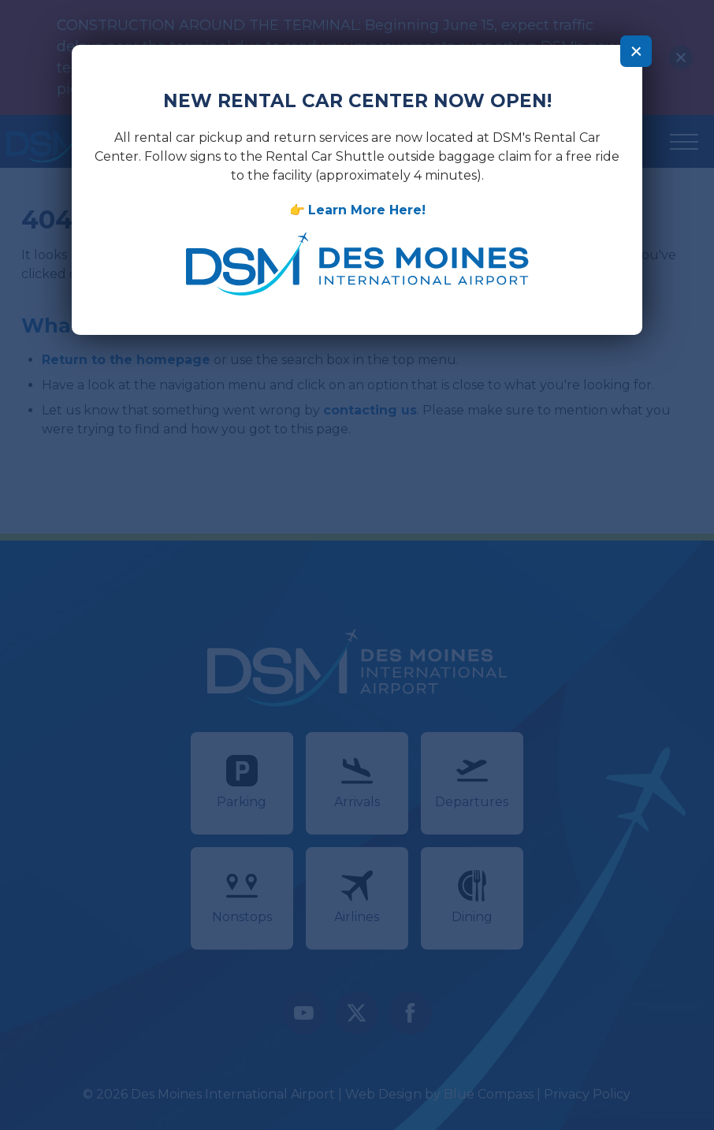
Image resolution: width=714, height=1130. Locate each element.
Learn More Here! (366, 209)
